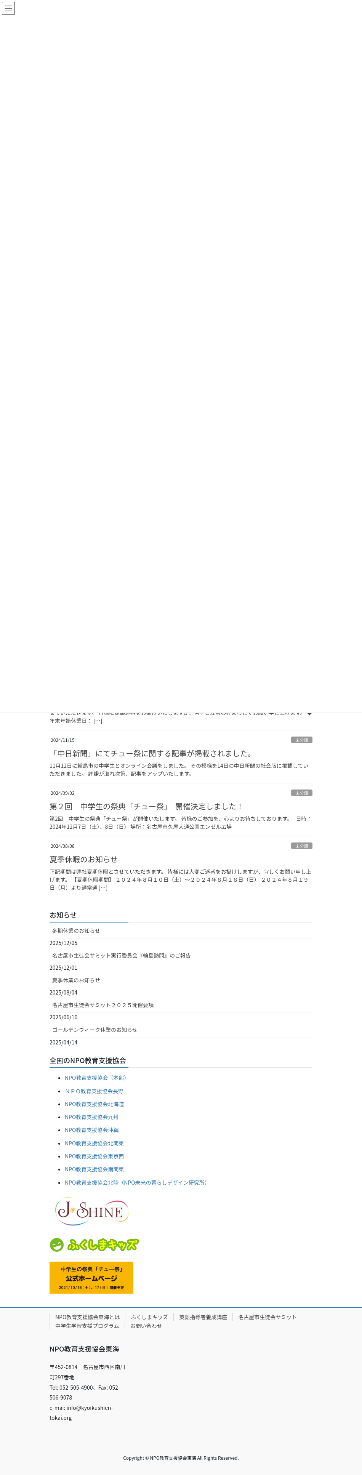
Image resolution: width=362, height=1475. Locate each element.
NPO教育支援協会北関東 (94, 1143)
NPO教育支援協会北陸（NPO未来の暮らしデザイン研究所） (137, 1182)
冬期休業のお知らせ (76, 930)
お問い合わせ (146, 1325)
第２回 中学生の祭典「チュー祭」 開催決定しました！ (147, 806)
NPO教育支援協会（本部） (97, 1077)
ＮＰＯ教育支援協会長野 (94, 1091)
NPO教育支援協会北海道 (94, 1104)
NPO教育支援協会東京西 (94, 1156)
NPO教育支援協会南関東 (94, 1169)
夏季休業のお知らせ (76, 980)
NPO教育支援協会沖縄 (92, 1130)
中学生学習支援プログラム (87, 1325)
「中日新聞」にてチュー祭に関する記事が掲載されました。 (152, 753)
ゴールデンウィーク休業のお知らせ (95, 1029)
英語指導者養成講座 (203, 1317)
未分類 (301, 740)
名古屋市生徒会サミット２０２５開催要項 (103, 1005)
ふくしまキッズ (149, 1317)
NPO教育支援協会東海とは (87, 1317)
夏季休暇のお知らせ (84, 859)
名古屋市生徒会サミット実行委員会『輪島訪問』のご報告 (121, 955)
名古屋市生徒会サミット (267, 1317)
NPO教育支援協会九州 (92, 1117)
